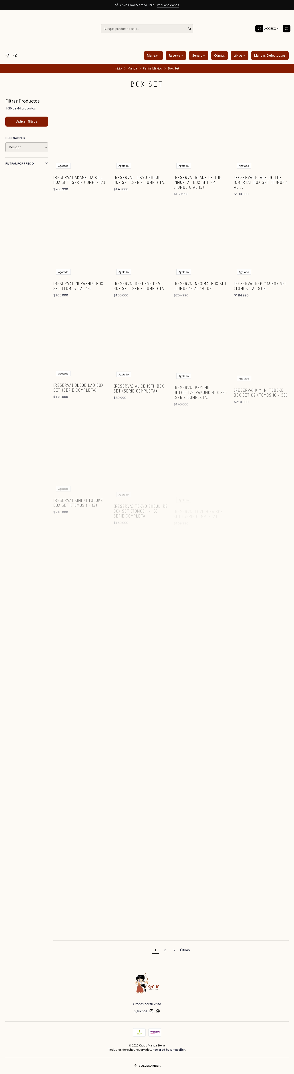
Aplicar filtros (26, 121)
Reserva (176, 55)
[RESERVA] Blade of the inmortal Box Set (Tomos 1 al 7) (261, 182)
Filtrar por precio (26, 163)
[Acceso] (267, 29)
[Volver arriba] (147, 1066)
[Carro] (286, 29)
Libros (239, 55)
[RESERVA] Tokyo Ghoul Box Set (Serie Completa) (140, 180)
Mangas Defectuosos (270, 55)
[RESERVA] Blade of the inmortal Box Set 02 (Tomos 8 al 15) (198, 182)
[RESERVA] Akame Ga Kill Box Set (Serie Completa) (79, 180)
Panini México (152, 68)
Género (198, 55)
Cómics (219, 55)
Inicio (118, 68)
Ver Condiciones (168, 5)
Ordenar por (15, 138)
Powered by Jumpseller (169, 1050)
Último (185, 950)
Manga (153, 55)
